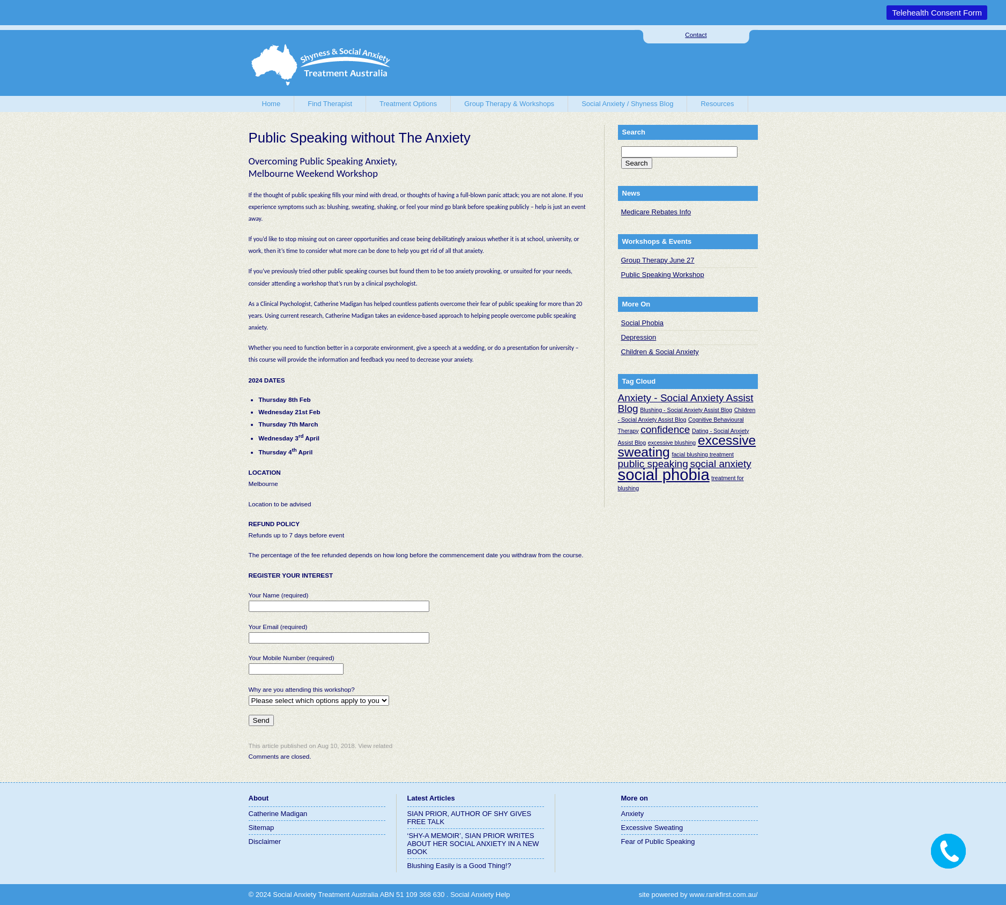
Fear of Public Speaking (658, 841)
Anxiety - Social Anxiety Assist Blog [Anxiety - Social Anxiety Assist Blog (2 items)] (686, 403)
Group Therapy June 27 (658, 260)
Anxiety (632, 814)
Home (271, 104)
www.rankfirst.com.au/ (723, 895)
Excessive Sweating (652, 828)
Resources (717, 104)
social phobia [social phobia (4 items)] (664, 474)
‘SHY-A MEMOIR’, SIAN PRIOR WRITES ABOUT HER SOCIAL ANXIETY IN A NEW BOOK (473, 844)
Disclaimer (265, 841)
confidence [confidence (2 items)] (665, 429)
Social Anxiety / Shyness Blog (627, 104)
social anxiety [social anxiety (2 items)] (720, 463)
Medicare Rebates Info (656, 212)
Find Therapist (330, 104)
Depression (639, 337)
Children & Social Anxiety (660, 352)
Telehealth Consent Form (937, 12)
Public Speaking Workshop (662, 275)
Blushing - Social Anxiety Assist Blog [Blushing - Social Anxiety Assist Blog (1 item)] (686, 410)
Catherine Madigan (278, 814)
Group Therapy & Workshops (509, 104)
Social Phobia (642, 323)
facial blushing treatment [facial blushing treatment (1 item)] (703, 454)
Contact (695, 34)
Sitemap (261, 828)
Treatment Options (408, 104)
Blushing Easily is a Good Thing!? (459, 866)
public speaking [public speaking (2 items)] (653, 463)
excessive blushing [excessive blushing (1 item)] (672, 442)
